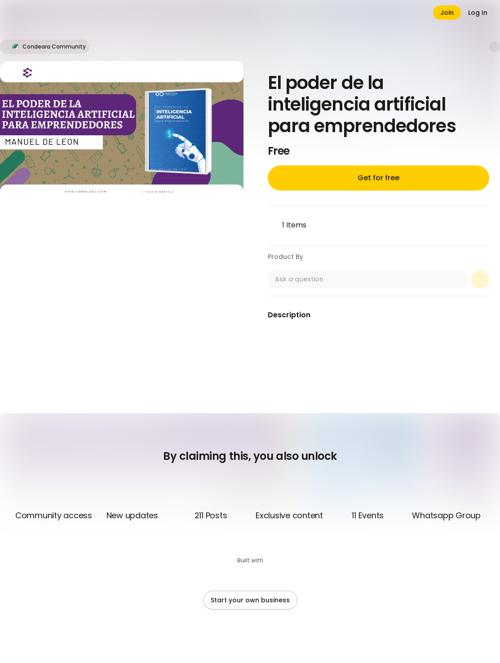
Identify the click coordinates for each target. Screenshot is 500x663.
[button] (44, 47)
